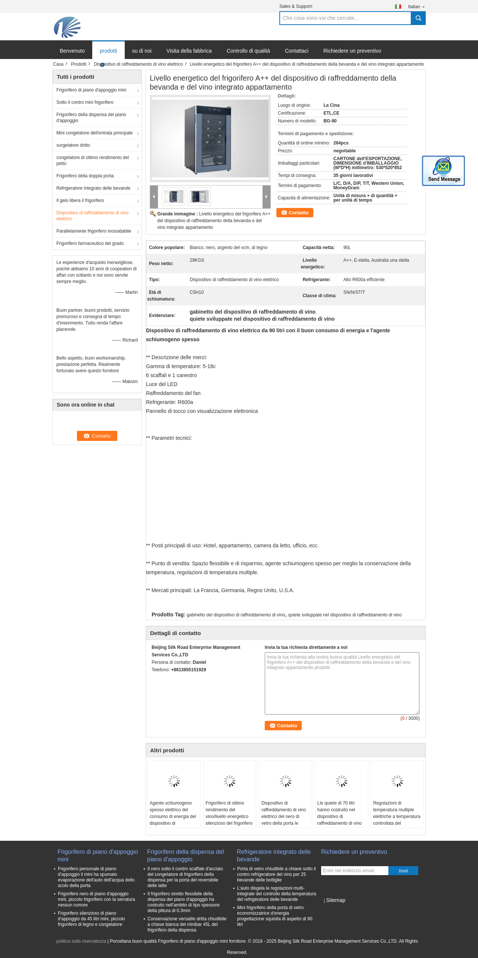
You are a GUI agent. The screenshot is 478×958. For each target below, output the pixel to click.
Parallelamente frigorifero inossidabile (93, 231)
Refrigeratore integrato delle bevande (93, 188)
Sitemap (335, 900)
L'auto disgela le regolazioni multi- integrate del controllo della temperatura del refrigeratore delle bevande (276, 894)
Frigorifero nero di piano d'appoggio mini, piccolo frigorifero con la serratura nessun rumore (96, 899)
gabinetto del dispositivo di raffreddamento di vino (236, 615)
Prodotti (78, 64)
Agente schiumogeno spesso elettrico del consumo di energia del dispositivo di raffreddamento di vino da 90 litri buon (173, 819)
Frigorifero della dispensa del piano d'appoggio (91, 117)
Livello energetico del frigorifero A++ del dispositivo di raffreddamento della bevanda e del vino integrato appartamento (213, 220)
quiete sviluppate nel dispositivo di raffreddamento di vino (345, 615)
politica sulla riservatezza (81, 941)
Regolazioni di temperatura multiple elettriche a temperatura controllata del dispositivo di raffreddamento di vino (396, 819)
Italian (417, 6)
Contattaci (296, 51)
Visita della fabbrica (189, 51)
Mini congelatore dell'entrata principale (94, 133)
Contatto (298, 212)
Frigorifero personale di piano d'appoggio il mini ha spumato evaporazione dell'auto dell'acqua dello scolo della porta (96, 877)
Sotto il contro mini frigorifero (85, 102)
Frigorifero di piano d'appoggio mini (91, 90)
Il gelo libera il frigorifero (80, 200)
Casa (58, 64)
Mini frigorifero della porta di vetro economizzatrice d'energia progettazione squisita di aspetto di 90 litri (274, 916)
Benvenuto (72, 51)
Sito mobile (334, 909)
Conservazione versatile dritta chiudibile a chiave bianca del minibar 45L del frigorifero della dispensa (187, 924)
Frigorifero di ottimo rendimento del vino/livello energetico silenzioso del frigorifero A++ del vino (228, 816)
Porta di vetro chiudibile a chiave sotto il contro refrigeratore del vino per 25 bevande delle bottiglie (276, 874)
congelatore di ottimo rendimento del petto (92, 160)
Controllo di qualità (248, 51)
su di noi (142, 51)
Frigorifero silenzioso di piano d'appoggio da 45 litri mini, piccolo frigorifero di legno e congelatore (91, 919)
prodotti (108, 51)
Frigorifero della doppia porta (85, 175)
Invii (403, 871)
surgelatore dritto (73, 145)
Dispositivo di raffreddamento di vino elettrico (138, 64)
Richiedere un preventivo (352, 51)
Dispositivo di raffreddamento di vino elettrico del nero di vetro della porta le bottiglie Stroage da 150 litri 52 (285, 819)
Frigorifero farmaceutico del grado (90, 243)
